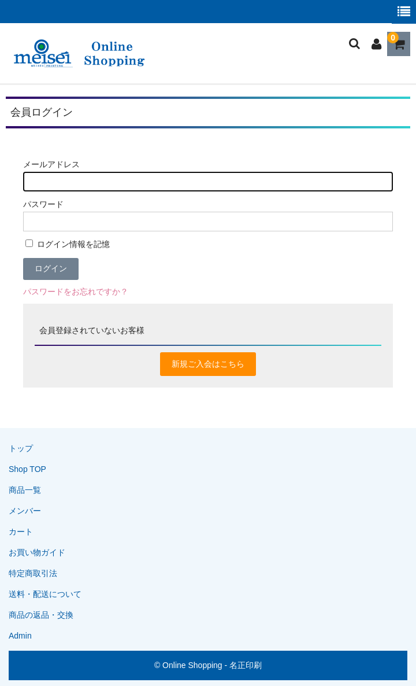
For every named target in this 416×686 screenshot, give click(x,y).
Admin (20, 635)
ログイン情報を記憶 (67, 244)
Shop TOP (27, 469)
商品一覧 (25, 490)
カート (21, 531)
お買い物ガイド (37, 552)
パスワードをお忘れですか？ (75, 291)
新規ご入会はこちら (208, 363)
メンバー (25, 510)
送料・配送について (45, 594)
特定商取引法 (33, 573)
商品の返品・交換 (41, 614)
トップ (21, 448)
